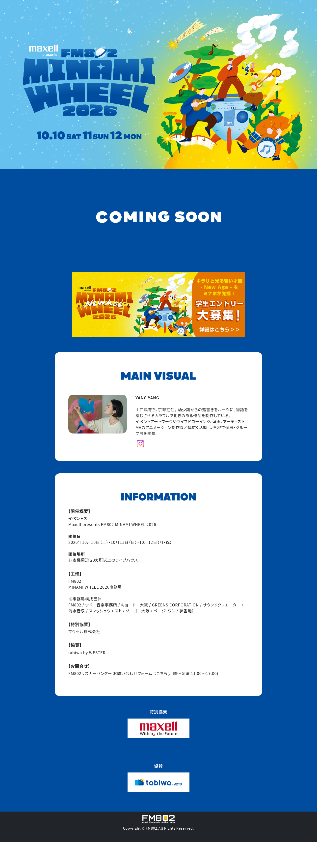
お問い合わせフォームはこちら (140, 673)
